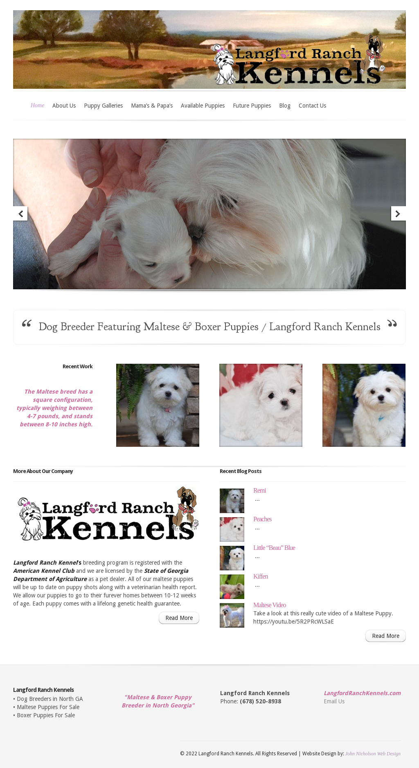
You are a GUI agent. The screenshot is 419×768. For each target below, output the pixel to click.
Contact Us (312, 105)
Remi (259, 490)
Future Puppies (252, 105)
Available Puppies (203, 105)
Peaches (262, 519)
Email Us (334, 701)
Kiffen (260, 576)
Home (37, 105)
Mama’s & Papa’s (152, 105)
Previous (21, 214)
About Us (64, 105)
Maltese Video (269, 604)
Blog (285, 105)
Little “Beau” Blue (274, 547)
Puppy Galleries (103, 105)
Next (398, 214)
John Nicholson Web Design (373, 754)
